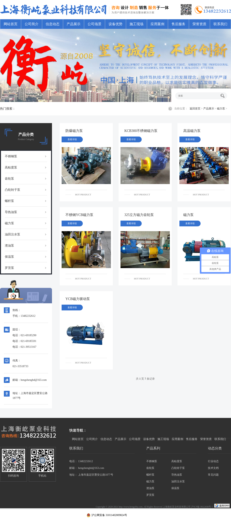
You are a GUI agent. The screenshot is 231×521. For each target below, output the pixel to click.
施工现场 (136, 24)
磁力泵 (221, 108)
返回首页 (195, 108)
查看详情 (72, 139)
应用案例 (157, 24)
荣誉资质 (199, 24)
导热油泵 (11, 212)
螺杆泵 (9, 201)
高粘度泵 (11, 167)
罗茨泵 (9, 267)
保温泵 (9, 256)
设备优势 (115, 24)
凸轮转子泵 (12, 189)
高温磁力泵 (192, 131)
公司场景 (94, 24)
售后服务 (178, 24)
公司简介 (31, 24)
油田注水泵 (12, 234)
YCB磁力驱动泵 (77, 299)
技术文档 (213, 468)
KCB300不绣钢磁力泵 (140, 131)
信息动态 (52, 24)
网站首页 (11, 24)
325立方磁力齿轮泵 (139, 215)
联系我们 (220, 24)
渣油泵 (9, 245)
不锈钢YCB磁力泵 (79, 215)
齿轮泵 (9, 178)
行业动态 (213, 461)
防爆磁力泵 (74, 131)
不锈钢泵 (11, 156)
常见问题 (213, 474)
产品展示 (73, 24)
